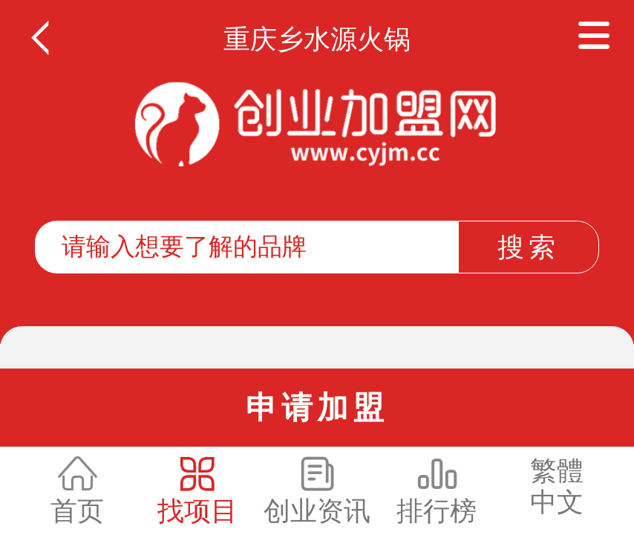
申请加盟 (317, 407)
